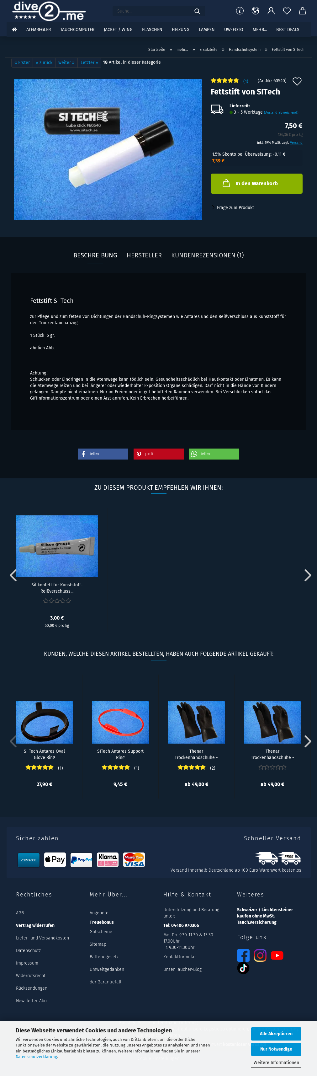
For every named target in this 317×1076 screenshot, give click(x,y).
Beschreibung (95, 255)
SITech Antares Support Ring (120, 754)
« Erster (22, 62)
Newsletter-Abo (31, 1000)
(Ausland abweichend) (281, 112)
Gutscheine (101, 931)
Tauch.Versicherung (257, 922)
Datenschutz (28, 950)
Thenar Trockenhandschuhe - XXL (196, 754)
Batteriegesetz (104, 957)
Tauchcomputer (77, 29)
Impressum (27, 963)
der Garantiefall (105, 982)
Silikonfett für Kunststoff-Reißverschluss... (57, 587)
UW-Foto (233, 29)
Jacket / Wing (118, 29)
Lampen (207, 29)
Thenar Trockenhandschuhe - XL (272, 754)
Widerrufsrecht (30, 975)
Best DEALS (287, 29)
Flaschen (152, 29)
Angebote (99, 913)
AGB (20, 913)
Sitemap (98, 944)
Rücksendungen (31, 988)
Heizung (180, 29)
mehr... (260, 29)
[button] (255, 11)
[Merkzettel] (287, 11)
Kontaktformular (179, 957)
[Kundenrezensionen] (229, 83)
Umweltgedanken (107, 969)
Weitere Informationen (276, 1062)
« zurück (44, 62)
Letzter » (89, 62)
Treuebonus (102, 922)
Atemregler (38, 29)
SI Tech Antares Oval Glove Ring (44, 754)
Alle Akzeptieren (276, 1033)
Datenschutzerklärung (36, 1056)
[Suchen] (197, 11)
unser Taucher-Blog (182, 969)
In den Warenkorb (249, 183)
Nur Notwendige (276, 1049)
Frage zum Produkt (235, 207)
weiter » (66, 62)
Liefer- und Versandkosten (42, 938)
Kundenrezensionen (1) (207, 255)
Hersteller (144, 255)
